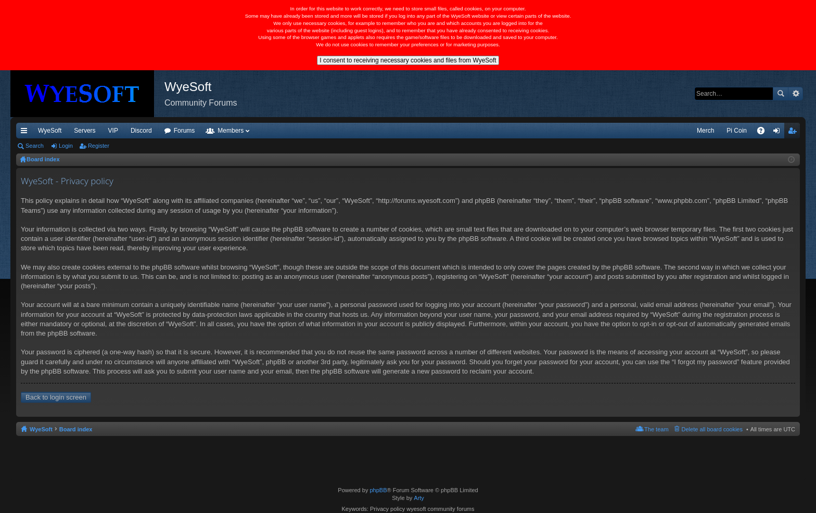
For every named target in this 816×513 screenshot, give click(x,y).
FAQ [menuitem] (764, 132)
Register (98, 146)
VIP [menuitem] (113, 130)
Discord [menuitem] (141, 130)
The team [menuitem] (656, 429)
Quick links (26, 132)
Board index (76, 429)
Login (66, 146)
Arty (419, 498)
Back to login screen (56, 397)
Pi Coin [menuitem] (736, 130)
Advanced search (795, 93)
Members (231, 130)
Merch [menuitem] (705, 130)
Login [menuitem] (778, 132)
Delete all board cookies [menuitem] (712, 429)
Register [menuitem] (794, 132)
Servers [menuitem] (84, 130)
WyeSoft (49, 130)
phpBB (378, 490)
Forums (184, 130)
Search (780, 93)
